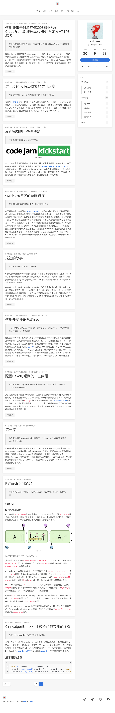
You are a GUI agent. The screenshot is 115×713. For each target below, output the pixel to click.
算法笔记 (24, 127)
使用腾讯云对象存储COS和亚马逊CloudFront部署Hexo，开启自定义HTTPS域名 (37, 31)
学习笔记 (17, 127)
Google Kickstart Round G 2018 (54, 166)
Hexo (25, 701)
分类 (50, 11)
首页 (38, 11)
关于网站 (70, 11)
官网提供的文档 (60, 400)
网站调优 (24, 23)
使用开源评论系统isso (22, 319)
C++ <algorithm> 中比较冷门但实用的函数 (38, 626)
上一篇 (30, 347)
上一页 (6, 684)
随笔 (15, 254)
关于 (63, 11)
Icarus (31, 701)
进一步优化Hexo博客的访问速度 (30, 86)
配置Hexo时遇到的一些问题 (26, 376)
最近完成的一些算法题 (22, 131)
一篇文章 (14, 102)
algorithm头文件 (23, 651)
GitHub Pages (32, 211)
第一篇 (10, 430)
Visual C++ (44, 651)
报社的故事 (14, 258)
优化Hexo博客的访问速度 (25, 195)
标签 (56, 11)
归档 (44, 11)
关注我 (95, 60)
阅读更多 (10, 71)
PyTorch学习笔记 (18, 483)
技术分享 (17, 23)
